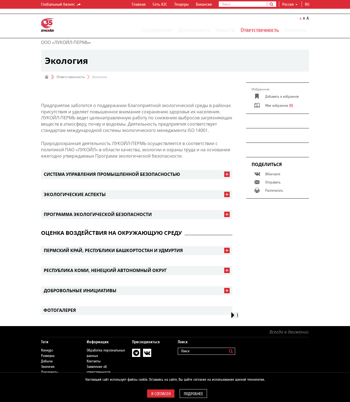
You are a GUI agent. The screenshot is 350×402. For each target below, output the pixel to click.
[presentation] (234, 315)
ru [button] (307, 4)
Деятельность (194, 29)
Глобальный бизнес (61, 4)
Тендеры (181, 4)
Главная (138, 4)
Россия (290, 4)
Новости (225, 29)
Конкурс (47, 350)
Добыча (46, 361)
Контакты (296, 29)
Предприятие (157, 29)
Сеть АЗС (160, 4)
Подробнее (193, 393)
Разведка (47, 356)
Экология (47, 367)
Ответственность (260, 29)
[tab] (136, 174)
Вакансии (204, 4)
